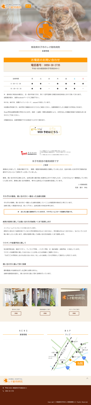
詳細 (16, 313)
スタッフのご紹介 (63, 6)
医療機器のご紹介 (50, 6)
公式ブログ (75, 6)
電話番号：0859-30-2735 (45, 65)
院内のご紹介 (37, 6)
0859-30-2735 (8, 391)
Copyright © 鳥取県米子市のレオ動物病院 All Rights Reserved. (68, 402)
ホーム (28, 6)
